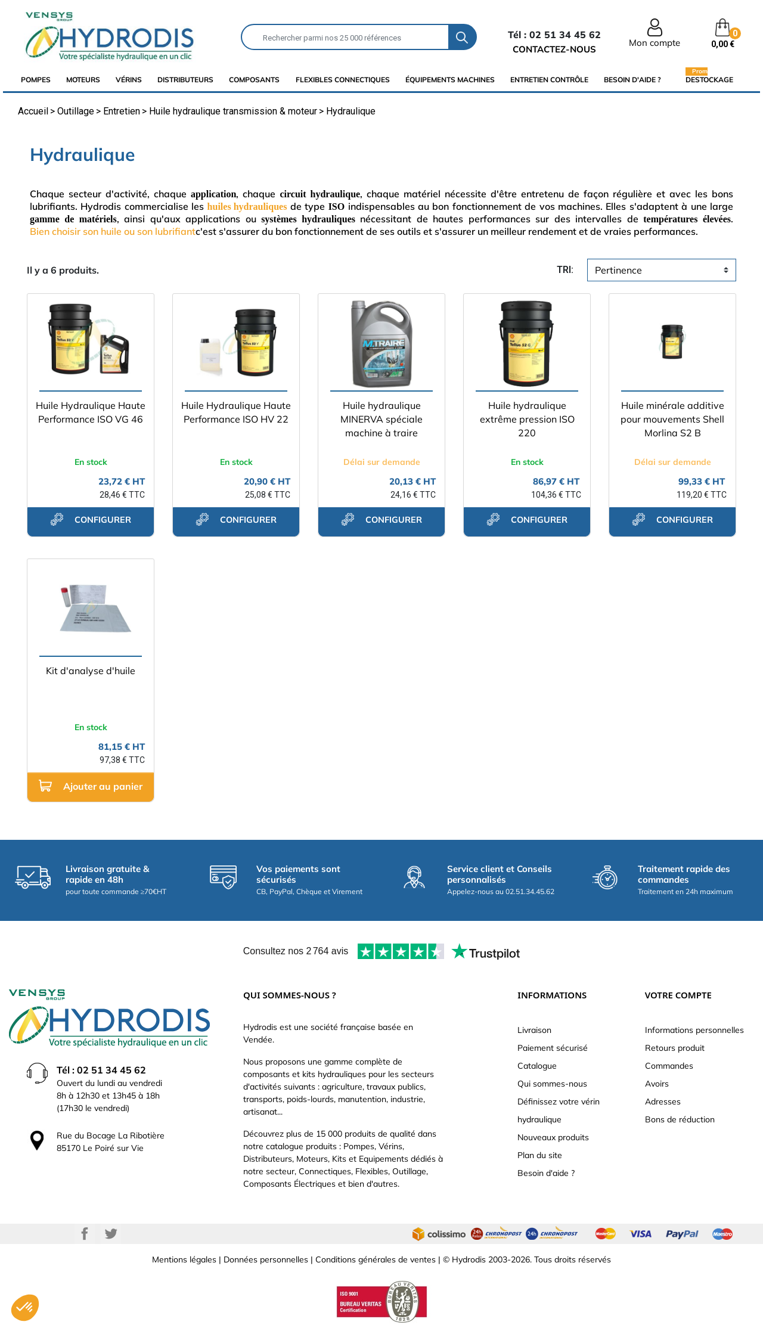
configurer (90, 519)
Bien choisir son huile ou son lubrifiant (113, 231)
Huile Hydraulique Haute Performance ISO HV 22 (236, 412)
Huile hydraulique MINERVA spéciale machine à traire (381, 419)
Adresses (663, 1101)
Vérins (129, 79)
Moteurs (83, 79)
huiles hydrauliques (247, 206)
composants (254, 79)
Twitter (111, 1234)
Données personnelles (266, 1259)
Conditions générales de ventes (375, 1259)
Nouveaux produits (553, 1137)
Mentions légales (184, 1259)
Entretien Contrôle (549, 79)
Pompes (36, 79)
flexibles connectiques (343, 79)
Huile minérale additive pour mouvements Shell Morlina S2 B (672, 419)
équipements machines (450, 79)
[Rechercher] (345, 37)
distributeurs (185, 79)
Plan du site (539, 1155)
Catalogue (537, 1065)
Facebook (85, 1234)
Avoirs (657, 1083)
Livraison (534, 1030)
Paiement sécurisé (552, 1047)
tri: (565, 269)
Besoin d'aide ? (632, 79)
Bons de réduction (680, 1119)
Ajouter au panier (90, 786)
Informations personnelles (694, 1030)
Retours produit (675, 1047)
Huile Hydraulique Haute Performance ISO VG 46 (90, 412)
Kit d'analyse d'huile (90, 671)
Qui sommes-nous (552, 1083)
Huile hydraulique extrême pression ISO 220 (527, 419)
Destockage (709, 79)
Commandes (669, 1065)
